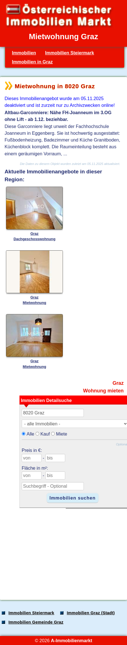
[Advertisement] (63, 551)
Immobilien (24, 52)
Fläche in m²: (35, 468)
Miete (61, 433)
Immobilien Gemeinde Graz (36, 622)
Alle (30, 433)
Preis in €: (32, 450)
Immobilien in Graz (32, 61)
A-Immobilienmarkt (71, 640)
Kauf (45, 433)
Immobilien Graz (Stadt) (91, 613)
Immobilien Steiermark (69, 52)
